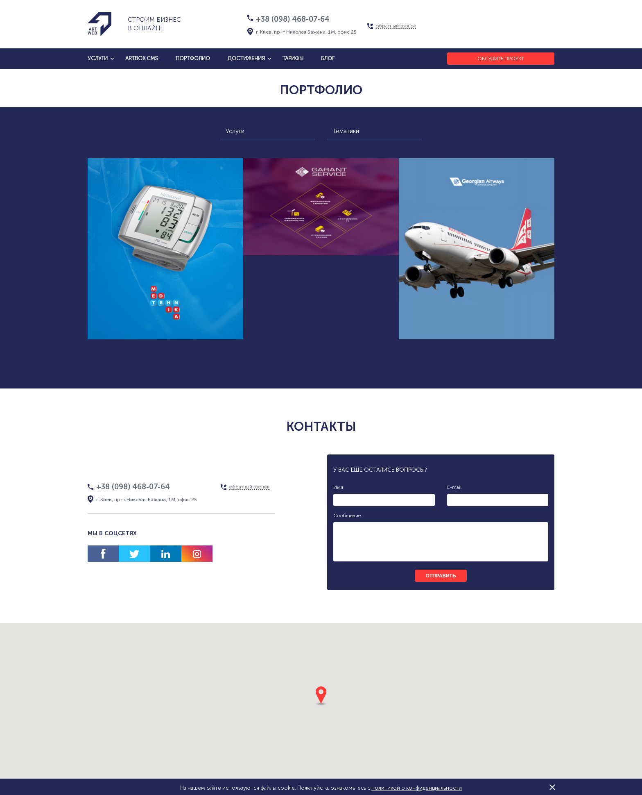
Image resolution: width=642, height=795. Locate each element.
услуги (98, 58)
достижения (246, 58)
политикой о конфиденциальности (416, 788)
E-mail (454, 487)
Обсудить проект (500, 58)
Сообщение (347, 515)
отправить (440, 576)
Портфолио (193, 58)
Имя (338, 487)
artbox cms (141, 58)
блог (328, 58)
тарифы (293, 58)
